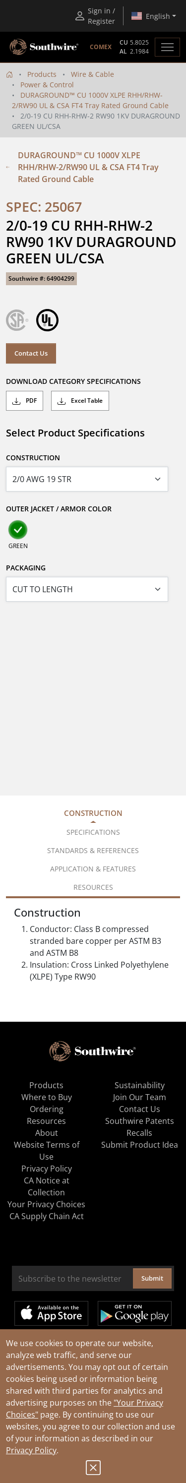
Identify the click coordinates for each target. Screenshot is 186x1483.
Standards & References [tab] (93, 850)
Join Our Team (139, 1097)
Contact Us (31, 353)
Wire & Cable (92, 74)
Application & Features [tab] (93, 868)
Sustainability (140, 1085)
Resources (46, 1120)
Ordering (46, 1109)
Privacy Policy (31, 1450)
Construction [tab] (93, 813)
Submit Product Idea (139, 1144)
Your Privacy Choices (46, 1204)
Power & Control (47, 84)
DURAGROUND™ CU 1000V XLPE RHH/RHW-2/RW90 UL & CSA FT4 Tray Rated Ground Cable (82, 167)
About (46, 1132)
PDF (24, 400)
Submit (152, 1278)
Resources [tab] (93, 887)
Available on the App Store (51, 1313)
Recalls (139, 1132)
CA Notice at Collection (46, 1186)
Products (42, 74)
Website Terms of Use (46, 1150)
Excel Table (80, 400)
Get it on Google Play (135, 1313)
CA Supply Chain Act (46, 1216)
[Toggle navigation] (167, 47)
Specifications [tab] (93, 832)
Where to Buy (46, 1097)
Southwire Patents (139, 1120)
